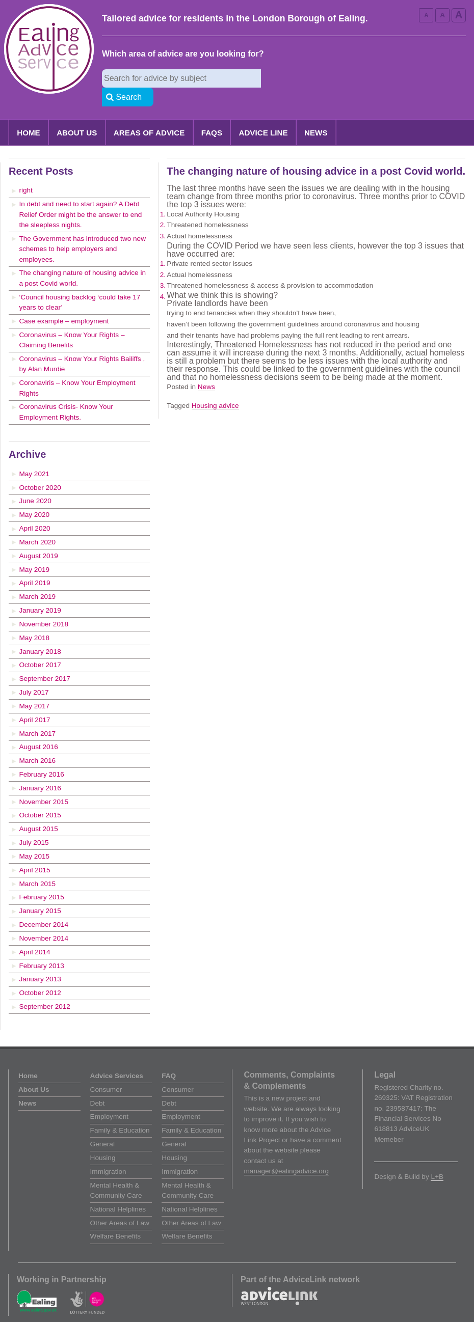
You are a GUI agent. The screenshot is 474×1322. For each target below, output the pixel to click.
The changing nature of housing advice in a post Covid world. (82, 259)
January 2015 (40, 892)
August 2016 (38, 728)
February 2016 (41, 756)
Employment (109, 1098)
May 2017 (34, 688)
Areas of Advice (149, 114)
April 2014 (34, 934)
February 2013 (41, 947)
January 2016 (40, 770)
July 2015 (33, 824)
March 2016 (37, 742)
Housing (103, 1139)
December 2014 (43, 906)
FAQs (211, 114)
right (25, 172)
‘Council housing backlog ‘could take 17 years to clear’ (79, 284)
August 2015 (38, 810)
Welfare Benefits (115, 1218)
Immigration (108, 1153)
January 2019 (40, 592)
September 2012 (44, 988)
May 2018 (34, 619)
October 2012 (40, 974)
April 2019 (34, 564)
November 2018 (43, 606)
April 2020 (34, 510)
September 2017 (44, 660)
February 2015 (41, 879)
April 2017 (34, 701)
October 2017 (40, 646)
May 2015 (34, 838)
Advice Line (263, 114)
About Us (77, 114)
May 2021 (34, 455)
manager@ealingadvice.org (286, 1152)
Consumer (106, 1071)
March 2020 (37, 524)
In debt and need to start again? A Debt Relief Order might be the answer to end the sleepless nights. (80, 196)
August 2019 (38, 537)
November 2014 (43, 920)
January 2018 (40, 633)
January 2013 (40, 961)
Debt (97, 1085)
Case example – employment (64, 303)
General (102, 1126)
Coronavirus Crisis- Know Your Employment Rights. (66, 393)
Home (28, 114)
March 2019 (37, 578)
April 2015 (34, 852)
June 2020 (35, 482)
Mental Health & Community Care (116, 1172)
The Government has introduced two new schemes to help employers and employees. (82, 230)
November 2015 (43, 783)
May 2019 (34, 551)
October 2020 (40, 469)
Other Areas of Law (119, 1204)
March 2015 (37, 865)
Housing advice (215, 387)
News (316, 114)
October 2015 (40, 797)
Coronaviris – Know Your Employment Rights (77, 369)
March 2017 (37, 715)
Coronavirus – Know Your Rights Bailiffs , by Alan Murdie (82, 345)
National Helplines (118, 1191)
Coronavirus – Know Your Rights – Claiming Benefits (71, 321)
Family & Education (120, 1112)
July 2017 (33, 674)
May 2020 (34, 496)
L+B (437, 1158)
